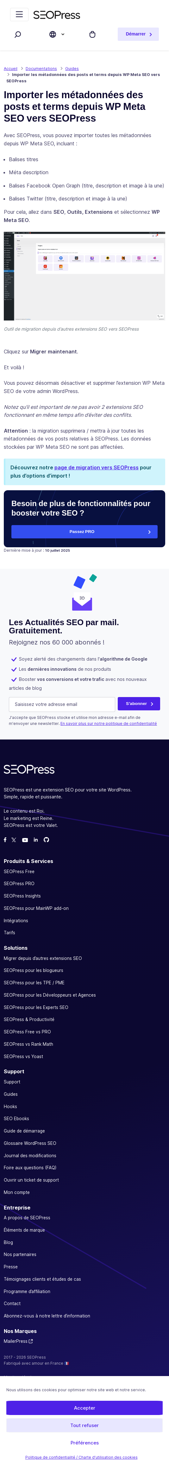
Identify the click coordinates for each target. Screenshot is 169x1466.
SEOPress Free (19, 871)
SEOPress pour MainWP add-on (36, 908)
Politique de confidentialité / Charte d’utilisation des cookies (81, 1457)
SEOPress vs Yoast (23, 1056)
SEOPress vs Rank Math (28, 1043)
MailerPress (16, 1341)
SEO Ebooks (16, 1118)
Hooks (10, 1106)
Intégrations (16, 920)
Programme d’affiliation (27, 1291)
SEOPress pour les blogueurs (33, 970)
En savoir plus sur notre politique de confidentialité (108, 723)
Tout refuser (84, 1425)
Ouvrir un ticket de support (31, 1180)
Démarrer (136, 34)
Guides (11, 1093)
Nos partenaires (20, 1254)
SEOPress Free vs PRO (27, 1031)
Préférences (85, 1443)
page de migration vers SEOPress (96, 467)
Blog (8, 1242)
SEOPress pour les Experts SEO (36, 1007)
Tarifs (9, 932)
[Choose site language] (52, 34)
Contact (12, 1303)
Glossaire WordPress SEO (30, 1143)
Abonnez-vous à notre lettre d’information (47, 1315)
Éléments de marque (24, 1229)
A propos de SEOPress (27, 1217)
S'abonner (136, 703)
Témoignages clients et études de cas (42, 1278)
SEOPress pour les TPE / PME (34, 982)
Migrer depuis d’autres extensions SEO (43, 958)
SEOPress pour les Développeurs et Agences (50, 994)
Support (12, 1081)
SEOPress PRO (19, 883)
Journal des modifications (30, 1155)
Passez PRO (82, 531)
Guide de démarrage (24, 1130)
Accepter (84, 1408)
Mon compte (17, 1192)
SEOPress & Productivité (29, 1019)
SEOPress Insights (22, 895)
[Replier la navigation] (19, 14)
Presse (11, 1266)
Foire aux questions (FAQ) (30, 1167)
